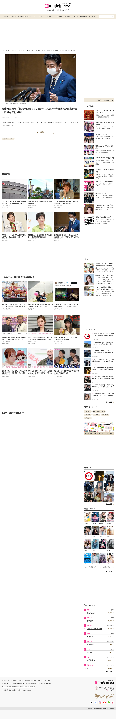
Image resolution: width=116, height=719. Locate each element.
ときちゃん (91, 636)
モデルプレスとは (13, 680)
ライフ (41, 16)
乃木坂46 (90, 644)
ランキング (68, 16)
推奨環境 (27, 680)
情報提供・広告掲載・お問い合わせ (35, 683)
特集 (60, 16)
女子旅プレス (93, 16)
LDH (87, 411)
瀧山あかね (91, 613)
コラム (35, 16)
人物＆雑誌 (83, 16)
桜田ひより (88, 418)
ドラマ (76, 16)
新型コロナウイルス (8, 139)
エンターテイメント (24, 16)
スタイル (13, 16)
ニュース (5, 16)
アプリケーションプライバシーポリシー (13, 683)
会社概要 (4, 680)
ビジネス (48, 16)
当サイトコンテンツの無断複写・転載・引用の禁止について (18, 687)
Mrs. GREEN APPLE (99, 411)
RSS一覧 (48, 683)
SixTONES (105, 414)
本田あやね (91, 652)
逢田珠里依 (91, 660)
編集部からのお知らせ (44, 680)
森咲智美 (90, 621)
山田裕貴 (87, 414)
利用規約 (21, 680)
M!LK (96, 414)
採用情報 (33, 680)
